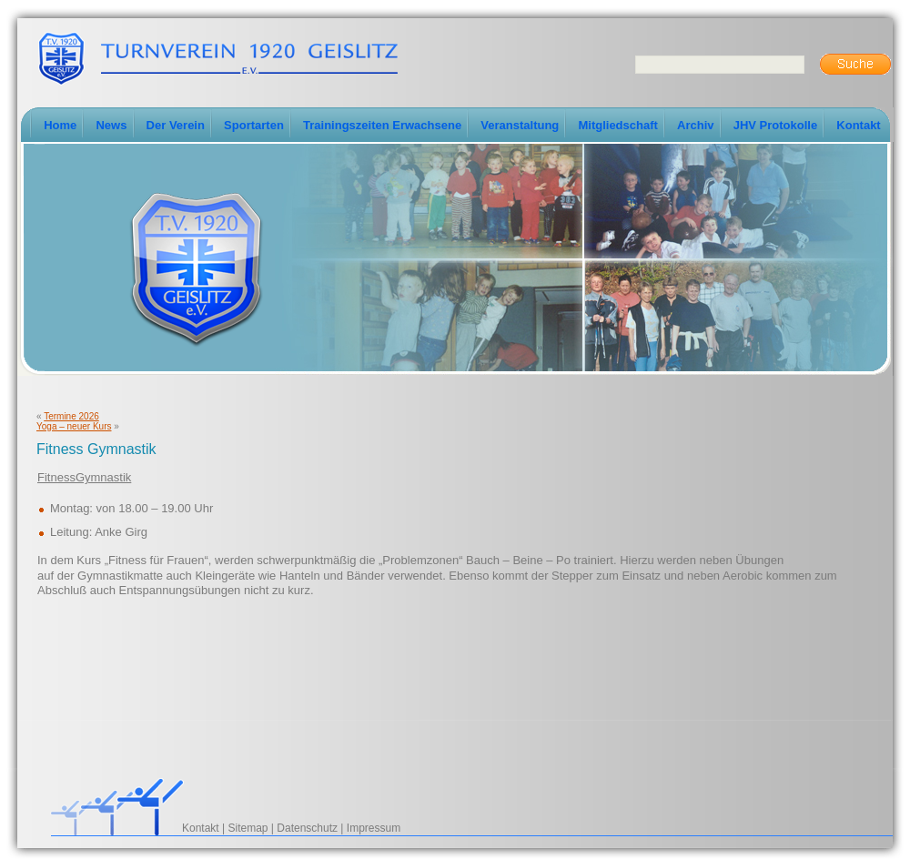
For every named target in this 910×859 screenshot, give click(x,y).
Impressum (373, 828)
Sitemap (248, 828)
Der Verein (176, 125)
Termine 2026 (71, 416)
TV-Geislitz (217, 57)
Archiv (695, 125)
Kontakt (858, 125)
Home (60, 125)
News (111, 125)
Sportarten (254, 125)
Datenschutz (307, 828)
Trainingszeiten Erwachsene (382, 125)
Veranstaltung (519, 125)
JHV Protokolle (775, 125)
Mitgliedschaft (617, 125)
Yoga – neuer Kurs (73, 426)
